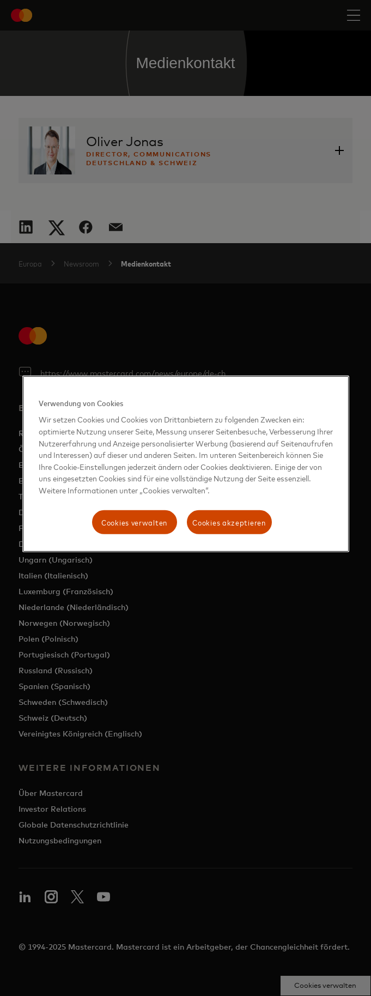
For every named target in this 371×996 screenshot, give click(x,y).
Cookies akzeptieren (228, 522)
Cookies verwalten (134, 522)
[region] (185, 464)
